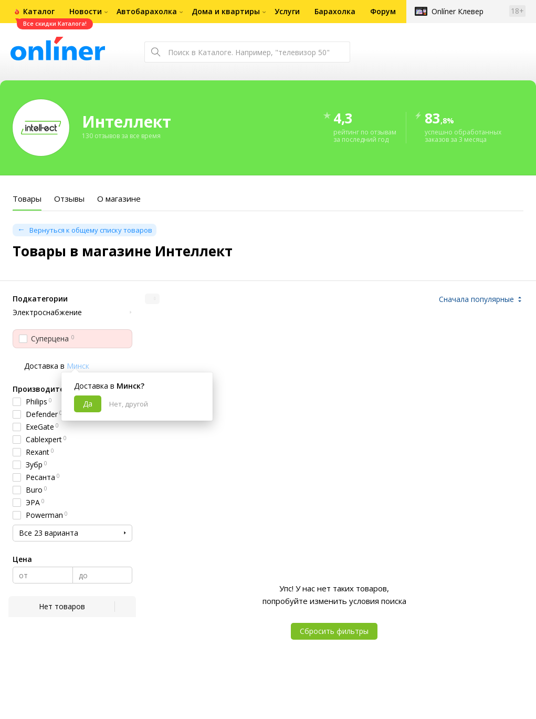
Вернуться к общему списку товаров (90, 230)
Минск (78, 366)
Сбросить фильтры (334, 631)
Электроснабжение (47, 312)
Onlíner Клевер (458, 11)
